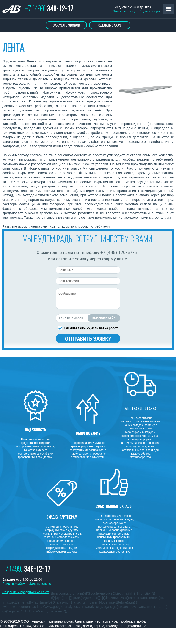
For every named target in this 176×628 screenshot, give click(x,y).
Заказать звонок (66, 25)
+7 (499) (49, 9)
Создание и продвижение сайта (26, 592)
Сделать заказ (109, 25)
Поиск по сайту (124, 11)
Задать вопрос (150, 11)
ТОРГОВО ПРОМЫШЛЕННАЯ (13, 10)
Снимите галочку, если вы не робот (91, 328)
